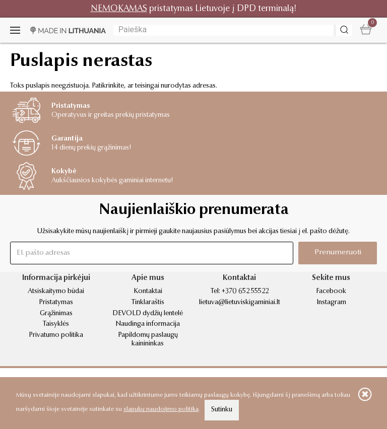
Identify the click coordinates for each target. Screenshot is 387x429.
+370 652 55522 (245, 291)
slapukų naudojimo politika (161, 409)
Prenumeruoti (337, 252)
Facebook (331, 291)
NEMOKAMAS (119, 9)
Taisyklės (56, 324)
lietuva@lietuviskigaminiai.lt (239, 302)
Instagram (331, 302)
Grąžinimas (56, 313)
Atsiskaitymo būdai (56, 291)
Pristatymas (56, 302)
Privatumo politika (56, 335)
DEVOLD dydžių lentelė (147, 313)
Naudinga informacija (147, 324)
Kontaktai (148, 291)
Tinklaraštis (148, 302)
